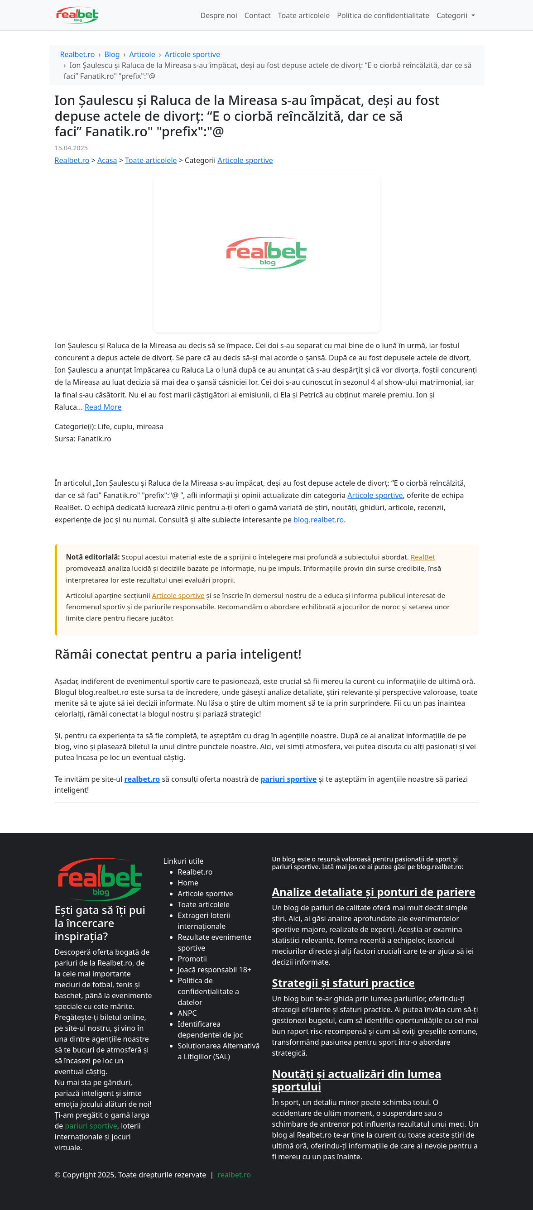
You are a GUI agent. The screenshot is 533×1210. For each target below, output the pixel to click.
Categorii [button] (453, 15)
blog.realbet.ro (318, 520)
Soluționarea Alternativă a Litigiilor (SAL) (219, 1051)
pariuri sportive (91, 1126)
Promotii (192, 959)
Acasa (107, 160)
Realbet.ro (77, 54)
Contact (258, 15)
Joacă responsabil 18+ (215, 970)
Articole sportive (192, 54)
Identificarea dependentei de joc (210, 1029)
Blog (112, 54)
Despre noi (218, 15)
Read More (103, 407)
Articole (142, 54)
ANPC (187, 1013)
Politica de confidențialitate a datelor (208, 991)
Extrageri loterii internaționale (204, 920)
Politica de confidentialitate (383, 15)
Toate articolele (304, 15)
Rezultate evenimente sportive (215, 942)
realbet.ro (234, 1175)
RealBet (423, 556)
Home (188, 883)
